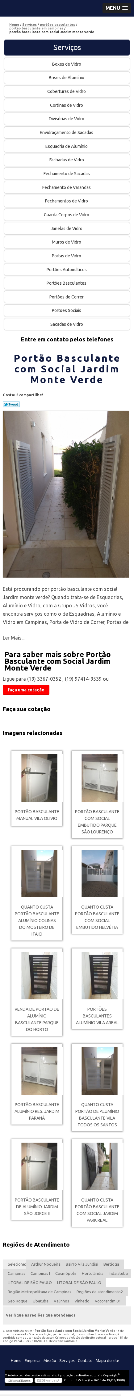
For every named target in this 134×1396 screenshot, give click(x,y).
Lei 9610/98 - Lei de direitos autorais (51, 1341)
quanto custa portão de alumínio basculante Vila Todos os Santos (97, 1114)
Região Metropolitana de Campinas (39, 1292)
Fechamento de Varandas (67, 187)
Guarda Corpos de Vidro (67, 214)
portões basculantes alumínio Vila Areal (97, 1016)
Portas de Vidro (67, 255)
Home (16, 1360)
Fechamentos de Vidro (67, 200)
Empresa (32, 1360)
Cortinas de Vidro (67, 105)
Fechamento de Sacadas (67, 173)
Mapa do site (107, 1360)
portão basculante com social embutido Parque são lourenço (97, 821)
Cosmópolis (66, 1273)
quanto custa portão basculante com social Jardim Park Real (97, 1210)
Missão (50, 1360)
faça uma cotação (26, 689)
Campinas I (40, 1273)
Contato (85, 1360)
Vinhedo (82, 1301)
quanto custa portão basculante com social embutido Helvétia (97, 917)
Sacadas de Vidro (67, 324)
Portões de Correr (67, 296)
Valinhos (61, 1301)
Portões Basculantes (67, 283)
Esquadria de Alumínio (67, 146)
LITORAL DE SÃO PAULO (30, 1282)
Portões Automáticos (67, 269)
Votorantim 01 (108, 1301)
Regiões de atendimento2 (100, 1292)
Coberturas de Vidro (67, 91)
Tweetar (11, 404)
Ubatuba (40, 1301)
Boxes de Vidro (67, 64)
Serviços (67, 47)
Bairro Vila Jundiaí (82, 1264)
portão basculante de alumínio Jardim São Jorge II (37, 1207)
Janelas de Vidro (67, 228)
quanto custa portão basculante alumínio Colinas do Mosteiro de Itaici (37, 920)
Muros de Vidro (67, 242)
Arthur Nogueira (46, 1264)
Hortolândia (92, 1273)
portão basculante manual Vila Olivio (37, 815)
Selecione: (17, 1264)
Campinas (16, 1273)
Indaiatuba (118, 1273)
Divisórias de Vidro (67, 118)
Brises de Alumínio (67, 77)
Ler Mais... (13, 637)
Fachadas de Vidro (67, 159)
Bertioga (111, 1264)
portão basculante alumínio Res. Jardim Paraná (37, 1111)
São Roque (17, 1301)
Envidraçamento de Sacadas (67, 132)
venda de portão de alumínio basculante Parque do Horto (37, 1019)
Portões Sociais (67, 310)
